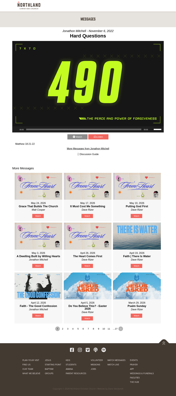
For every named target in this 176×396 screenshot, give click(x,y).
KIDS (68, 360)
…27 (115, 328)
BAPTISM (49, 369)
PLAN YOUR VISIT (30, 360)
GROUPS (49, 373)
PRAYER (134, 364)
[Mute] (151, 129)
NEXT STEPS (72, 5)
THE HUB (134, 382)
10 (103, 328)
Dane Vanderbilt (115, 389)
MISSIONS (95, 364)
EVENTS (134, 360)
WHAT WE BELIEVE (31, 373)
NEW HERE (57, 5)
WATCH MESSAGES (116, 360)
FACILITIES (135, 377)
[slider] (83, 129)
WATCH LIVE (113, 364)
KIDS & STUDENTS (91, 5)
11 (109, 328)
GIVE (145, 6)
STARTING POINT (53, 364)
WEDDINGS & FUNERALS (142, 373)
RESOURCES (132, 5)
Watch (79, 136)
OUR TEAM (27, 369)
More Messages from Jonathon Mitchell (88, 148)
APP (132, 369)
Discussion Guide (89, 154)
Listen (100, 136)
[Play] (16, 129)
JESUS (48, 360)
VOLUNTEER (97, 360)
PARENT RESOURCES (76, 373)
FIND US (26, 364)
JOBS (93, 369)
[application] (88, 129)
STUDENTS (71, 364)
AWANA (69, 369)
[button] (155, 5)
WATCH (118, 5)
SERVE (107, 5)
